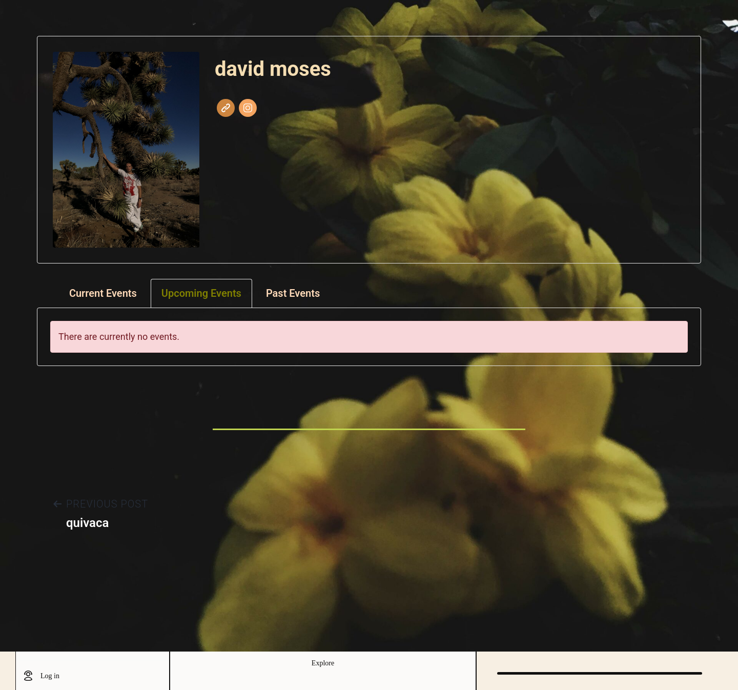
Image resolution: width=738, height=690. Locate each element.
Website (226, 108)
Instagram (248, 108)
